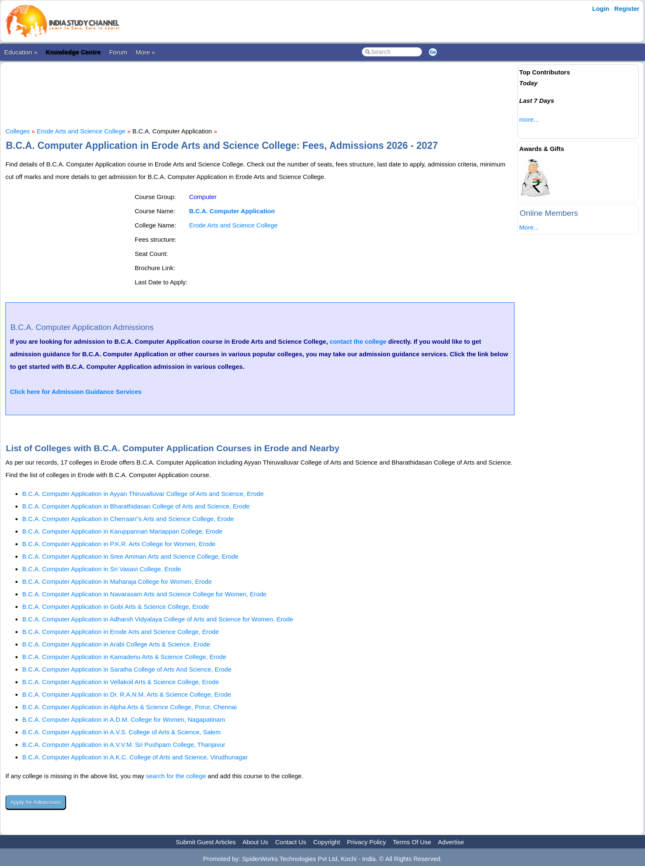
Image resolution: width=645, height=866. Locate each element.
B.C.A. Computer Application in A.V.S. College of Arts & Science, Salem (121, 732)
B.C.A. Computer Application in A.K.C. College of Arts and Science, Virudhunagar (135, 757)
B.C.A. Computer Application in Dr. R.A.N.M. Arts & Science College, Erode (126, 694)
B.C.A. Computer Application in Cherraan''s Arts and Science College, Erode (128, 518)
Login (600, 8)
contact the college (358, 341)
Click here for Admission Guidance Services (76, 391)
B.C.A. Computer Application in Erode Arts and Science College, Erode (120, 631)
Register (627, 8)
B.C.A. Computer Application (232, 211)
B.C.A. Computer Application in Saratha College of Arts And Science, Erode (126, 669)
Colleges (17, 131)
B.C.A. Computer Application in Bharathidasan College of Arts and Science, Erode (136, 506)
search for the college (176, 775)
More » (145, 52)
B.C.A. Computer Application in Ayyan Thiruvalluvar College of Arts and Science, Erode (143, 493)
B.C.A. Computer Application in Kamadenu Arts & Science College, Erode (124, 656)
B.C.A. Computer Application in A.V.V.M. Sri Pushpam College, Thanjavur (123, 744)
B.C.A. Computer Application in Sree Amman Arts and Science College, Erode (130, 556)
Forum (118, 52)
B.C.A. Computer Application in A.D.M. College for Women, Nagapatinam (123, 719)
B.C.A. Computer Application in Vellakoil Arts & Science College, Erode (120, 681)
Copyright (326, 842)
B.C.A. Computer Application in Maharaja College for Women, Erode (117, 581)
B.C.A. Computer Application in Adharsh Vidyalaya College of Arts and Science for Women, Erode (157, 619)
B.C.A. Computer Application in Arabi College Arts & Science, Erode (116, 644)
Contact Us (290, 842)
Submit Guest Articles (205, 842)
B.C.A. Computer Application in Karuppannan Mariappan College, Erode (122, 531)
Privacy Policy (366, 842)
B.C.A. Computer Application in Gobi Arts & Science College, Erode (115, 606)
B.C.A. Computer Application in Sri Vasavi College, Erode (101, 568)
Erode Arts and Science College (81, 131)
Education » (20, 52)
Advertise (451, 842)
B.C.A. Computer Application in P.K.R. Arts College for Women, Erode (118, 543)
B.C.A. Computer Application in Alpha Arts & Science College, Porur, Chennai (129, 706)
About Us (255, 842)
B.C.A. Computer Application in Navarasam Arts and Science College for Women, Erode (144, 594)
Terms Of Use (412, 842)
